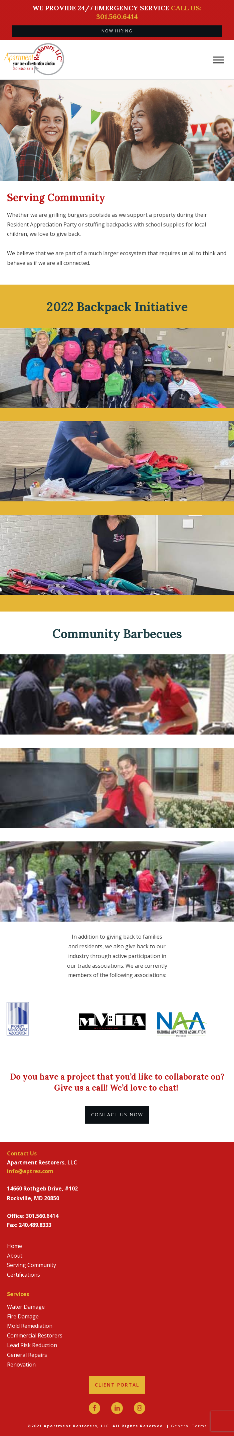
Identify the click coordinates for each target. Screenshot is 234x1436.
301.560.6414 (42, 1216)
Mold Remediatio (28, 1325)
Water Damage (26, 1306)
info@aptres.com (30, 1171)
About (14, 1255)
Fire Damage (23, 1316)
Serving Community (31, 1265)
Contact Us (22, 1153)
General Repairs (27, 1355)
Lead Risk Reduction (32, 1345)
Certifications (23, 1274)
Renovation (21, 1364)
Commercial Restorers (34, 1335)
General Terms (189, 1425)
